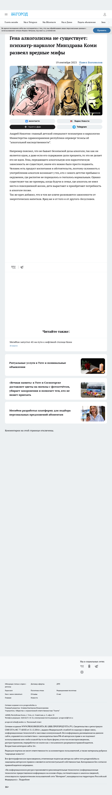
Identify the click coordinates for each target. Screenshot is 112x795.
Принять (101, 30)
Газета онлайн (11, 22)
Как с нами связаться (13, 694)
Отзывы (34, 694)
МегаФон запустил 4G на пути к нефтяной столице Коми (56, 344)
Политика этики (37, 690)
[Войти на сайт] (105, 14)
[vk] (13, 267)
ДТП (58, 684)
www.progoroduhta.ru (28, 705)
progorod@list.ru (66, 718)
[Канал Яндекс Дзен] (32, 127)
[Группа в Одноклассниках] (89, 666)
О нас (59, 694)
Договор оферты (37, 684)
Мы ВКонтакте (49, 22)
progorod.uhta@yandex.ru (15, 722)
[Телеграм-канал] (79, 127)
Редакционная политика (66, 690)
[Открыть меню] (6, 14)
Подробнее (24, 779)
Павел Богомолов (90, 62)
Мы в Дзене (66, 22)
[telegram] (23, 267)
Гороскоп (9, 690)
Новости (34, 698)
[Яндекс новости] (79, 121)
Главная (8, 698)
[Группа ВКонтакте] (32, 121)
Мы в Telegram (30, 22)
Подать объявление (87, 22)
